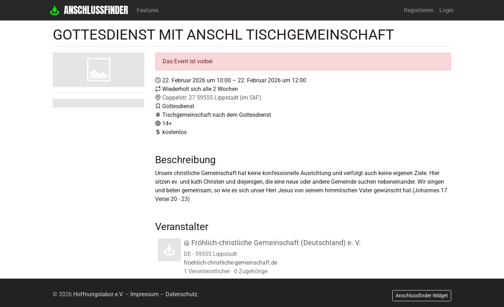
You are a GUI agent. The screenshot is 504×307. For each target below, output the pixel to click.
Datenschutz (181, 294)
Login (446, 10)
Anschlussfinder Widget (422, 295)
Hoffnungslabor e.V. (98, 294)
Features (148, 10)
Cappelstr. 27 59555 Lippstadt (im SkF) (211, 97)
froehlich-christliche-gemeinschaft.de (230, 262)
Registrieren (419, 10)
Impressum (144, 294)
